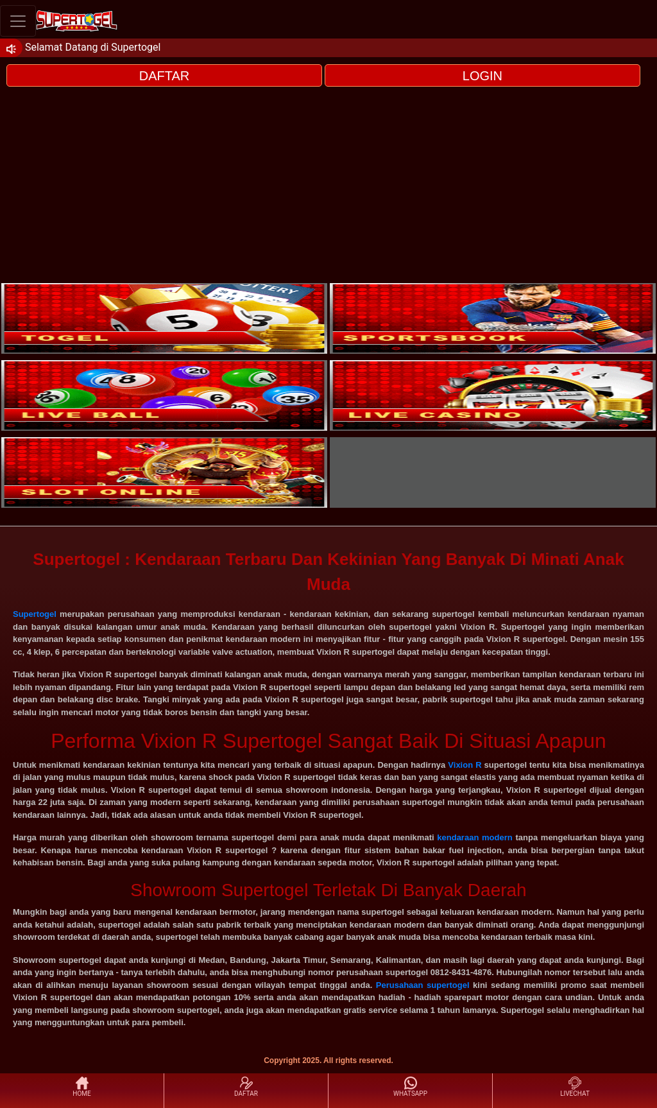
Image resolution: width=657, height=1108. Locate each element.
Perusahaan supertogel (423, 985)
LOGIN (482, 76)
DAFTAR (164, 76)
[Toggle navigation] (18, 21)
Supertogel (34, 614)
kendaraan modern (474, 837)
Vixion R (464, 765)
